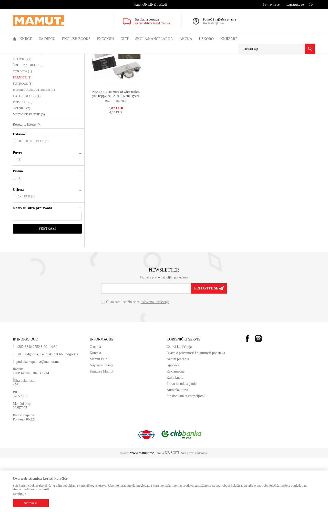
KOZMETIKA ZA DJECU (33, 88)
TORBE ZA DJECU (29, 94)
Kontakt (95, 407)
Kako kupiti (175, 431)
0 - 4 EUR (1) (26, 250)
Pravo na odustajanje (182, 437)
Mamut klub (98, 413)
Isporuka (173, 419)
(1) (19, 213)
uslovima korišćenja (155, 356)
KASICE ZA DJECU (29, 106)
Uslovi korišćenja (179, 401)
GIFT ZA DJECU (64, 57)
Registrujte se (294, 4)
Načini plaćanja (178, 413)
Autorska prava (178, 444)
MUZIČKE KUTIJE (29, 168)
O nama (95, 401)
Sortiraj (222, 67)
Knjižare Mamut (101, 425)
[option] (151, 4)
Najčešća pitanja (101, 419)
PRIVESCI (22, 156)
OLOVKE (22, 113)
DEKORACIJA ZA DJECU (34, 82)
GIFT (46, 57)
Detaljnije (19, 494)
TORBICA (22, 125)
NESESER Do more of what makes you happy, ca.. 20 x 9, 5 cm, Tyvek (116, 148)
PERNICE (22, 131)
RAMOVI (22, 100)
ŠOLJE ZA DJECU (28, 119)
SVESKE (21, 162)
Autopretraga (201, 67)
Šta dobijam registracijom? (186, 450)
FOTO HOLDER (26, 150)
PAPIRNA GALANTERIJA (34, 143)
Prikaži (259, 67)
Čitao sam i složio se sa (137, 356)
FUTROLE (23, 137)
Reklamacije (175, 425)
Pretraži (47, 282)
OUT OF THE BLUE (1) (33, 195)
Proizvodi (34, 57)
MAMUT (19, 57)
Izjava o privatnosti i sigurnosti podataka (196, 407)
